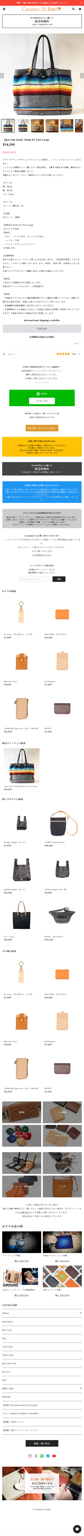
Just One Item (9, 1363)
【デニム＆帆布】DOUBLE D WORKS (20, 1413)
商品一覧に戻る (42, 1443)
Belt (4, 1380)
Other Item (7, 1355)
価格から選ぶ (8, 1388)
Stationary (7, 1321)
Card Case (7, 1347)
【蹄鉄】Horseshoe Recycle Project (20, 1405)
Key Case (7, 1330)
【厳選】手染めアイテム (13, 1422)
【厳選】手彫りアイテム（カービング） (20, 1430)
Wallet (5, 1313)
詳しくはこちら (22, 1261)
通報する (77, 344)
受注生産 (6, 1397)
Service (6, 1372)
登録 (59, 579)
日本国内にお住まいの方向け (42, 337)
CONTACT (25, 1212)
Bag (4, 1338)
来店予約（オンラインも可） (42, 428)
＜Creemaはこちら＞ (42, 555)
